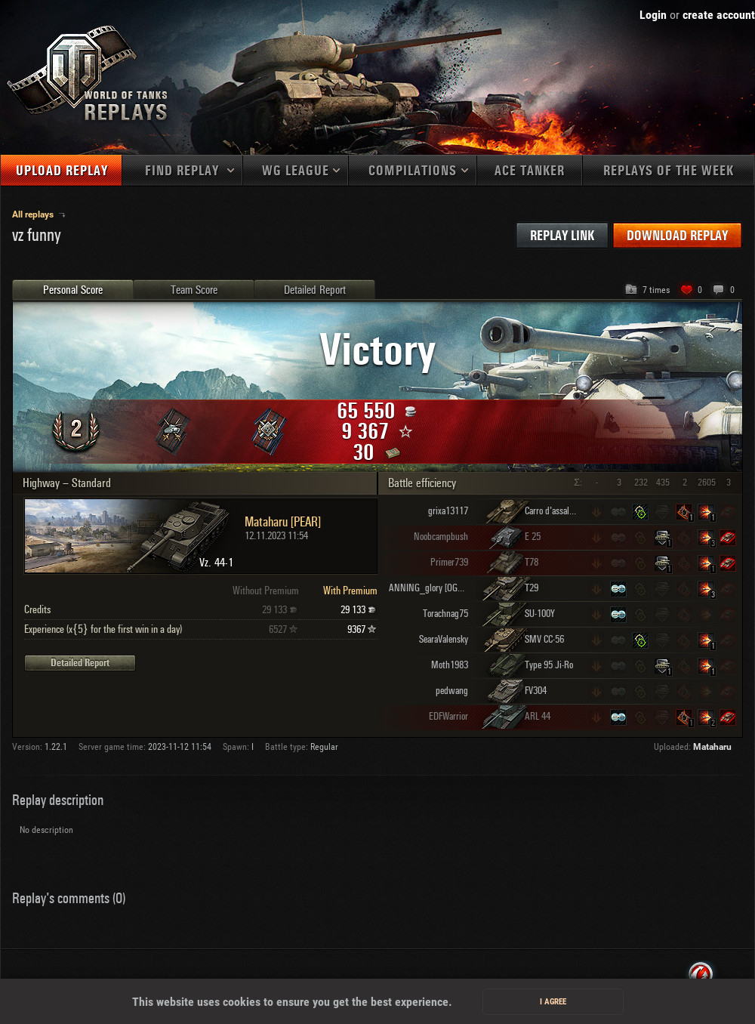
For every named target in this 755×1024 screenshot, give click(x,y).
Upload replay (62, 171)
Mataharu (712, 747)
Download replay (677, 236)
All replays (34, 214)
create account (719, 15)
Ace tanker (530, 171)
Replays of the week (668, 171)
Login (653, 15)
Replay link (562, 236)
